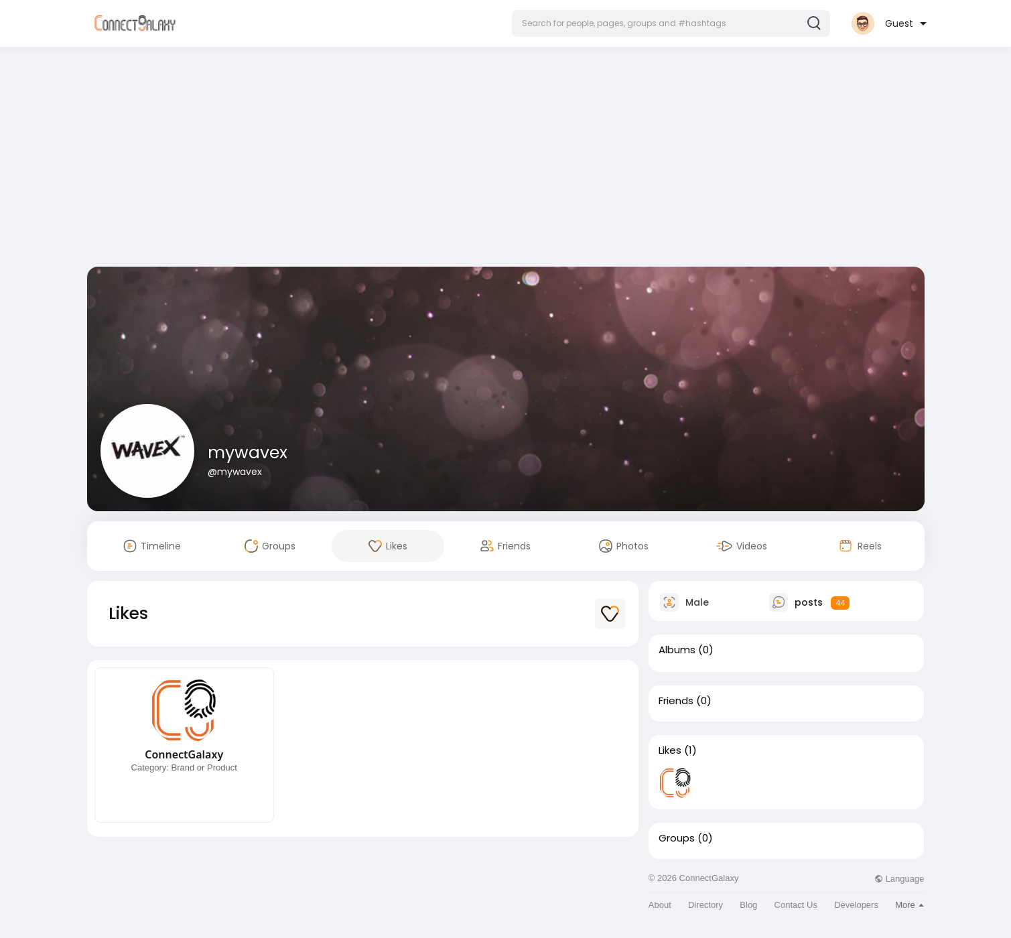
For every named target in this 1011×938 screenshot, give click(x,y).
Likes (670, 750)
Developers (856, 904)
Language (899, 878)
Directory (705, 904)
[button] (671, 23)
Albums (677, 650)
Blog (748, 904)
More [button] (909, 905)
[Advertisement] (506, 159)
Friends (676, 700)
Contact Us (795, 904)
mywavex (247, 452)
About (660, 904)
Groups (677, 838)
